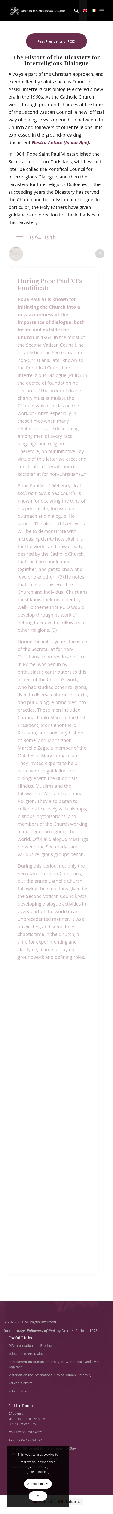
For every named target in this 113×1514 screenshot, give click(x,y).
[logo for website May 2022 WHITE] (39, 10)
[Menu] (101, 10)
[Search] (74, 10)
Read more (38, 1472)
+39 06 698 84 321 (29, 1432)
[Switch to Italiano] (69, 1501)
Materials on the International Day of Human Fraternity (50, 1375)
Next (99, 253)
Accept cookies (38, 1484)
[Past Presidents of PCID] (56, 41)
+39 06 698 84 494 (26, 1440)
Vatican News (19, 1391)
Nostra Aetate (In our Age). (61, 142)
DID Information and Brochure (31, 1345)
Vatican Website (21, 1383)
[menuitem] (74, 10)
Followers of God (41, 1330)
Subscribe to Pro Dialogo (27, 1353)
